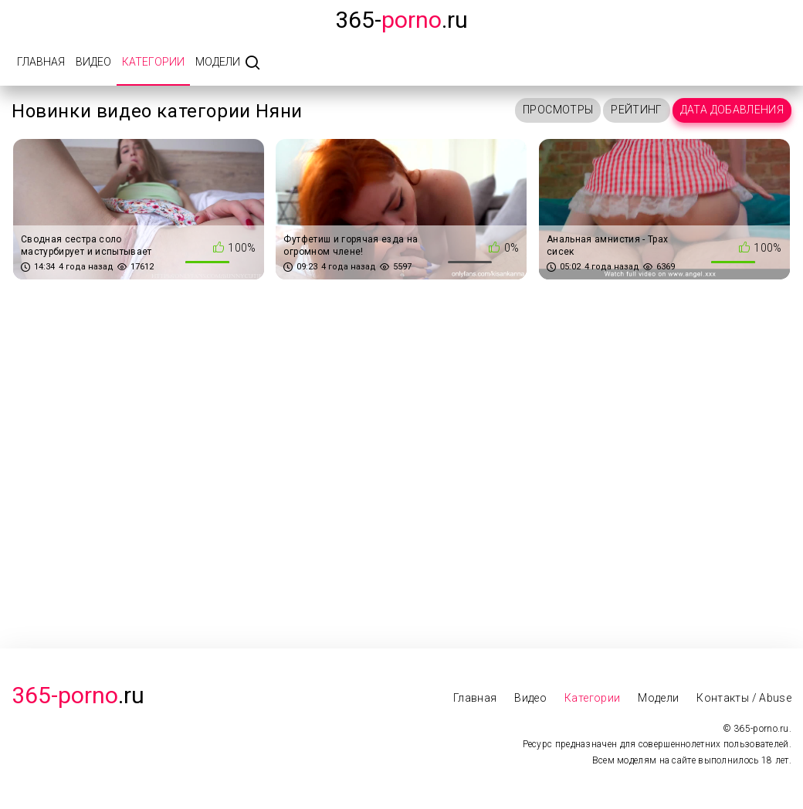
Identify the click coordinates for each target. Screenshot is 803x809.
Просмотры (558, 109)
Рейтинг (636, 109)
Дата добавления (732, 109)
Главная (41, 62)
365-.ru (401, 19)
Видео (93, 62)
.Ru (78, 695)
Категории (153, 62)
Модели (217, 62)
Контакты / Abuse (743, 698)
